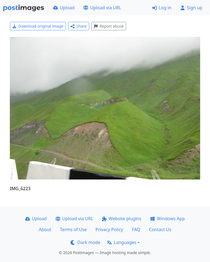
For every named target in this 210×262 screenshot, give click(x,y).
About (45, 229)
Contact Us (160, 229)
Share (79, 26)
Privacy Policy (109, 229)
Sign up (191, 8)
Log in (161, 8)
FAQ (136, 229)
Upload (64, 8)
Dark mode (85, 242)
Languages (121, 242)
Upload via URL (102, 8)
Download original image (37, 26)
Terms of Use (73, 229)
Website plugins (121, 219)
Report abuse (109, 26)
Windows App (167, 219)
